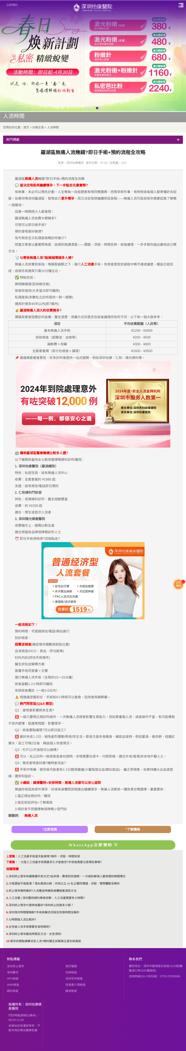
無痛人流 (31, 815)
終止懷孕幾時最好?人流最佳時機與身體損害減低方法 (43, 890)
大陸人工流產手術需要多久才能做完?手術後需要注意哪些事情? (61, 862)
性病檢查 (71, 972)
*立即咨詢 (49, 829)
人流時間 (53, 127)
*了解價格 (133, 829)
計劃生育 (38, 127)
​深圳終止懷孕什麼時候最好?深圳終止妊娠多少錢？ (41, 905)
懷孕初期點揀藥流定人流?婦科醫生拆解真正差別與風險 (45, 941)
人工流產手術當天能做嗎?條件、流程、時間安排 (49, 856)
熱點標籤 (13, 959)
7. (7, 919)
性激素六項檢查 (75, 984)
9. (7, 934)
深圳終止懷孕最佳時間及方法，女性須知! (35, 934)
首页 (26, 127)
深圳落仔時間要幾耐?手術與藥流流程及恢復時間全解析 (44, 912)
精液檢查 (71, 991)
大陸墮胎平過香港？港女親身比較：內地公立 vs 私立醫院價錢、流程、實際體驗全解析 (64, 883)
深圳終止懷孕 (15, 966)
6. (7, 912)
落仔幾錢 (71, 966)
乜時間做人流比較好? (22, 919)
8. (7, 926)
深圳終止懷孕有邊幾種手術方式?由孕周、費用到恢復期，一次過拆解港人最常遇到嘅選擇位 (67, 876)
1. (7, 876)
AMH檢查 (13, 984)
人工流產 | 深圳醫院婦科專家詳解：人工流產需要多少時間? (47, 898)
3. (7, 890)
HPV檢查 (13, 978)
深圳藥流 (12, 972)
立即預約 (12, 5)
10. (8, 941)
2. (7, 883)
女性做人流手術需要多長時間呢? (30, 926)
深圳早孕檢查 (74, 978)
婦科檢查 (12, 991)
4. (7, 898)
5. (7, 905)
